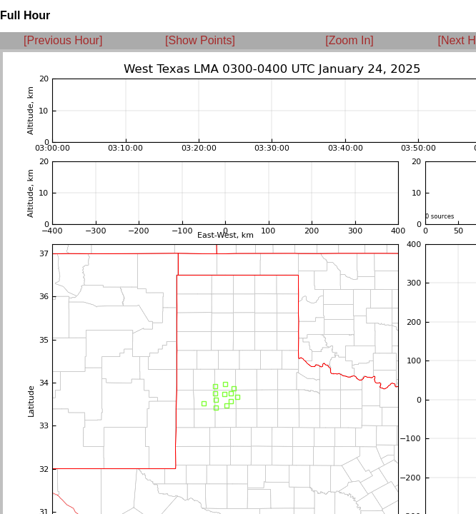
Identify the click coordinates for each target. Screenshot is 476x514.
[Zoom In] (349, 40)
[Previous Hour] (63, 40)
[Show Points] (200, 40)
